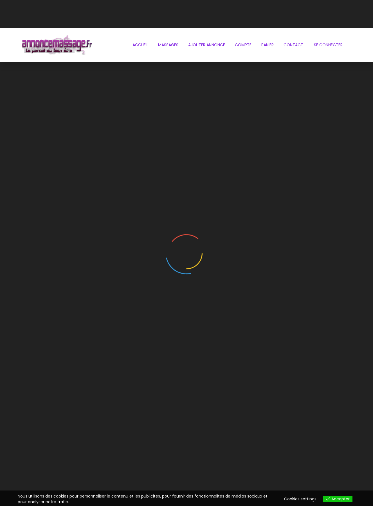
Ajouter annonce (206, 45)
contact (293, 45)
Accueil (140, 45)
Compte (243, 45)
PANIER (267, 45)
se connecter (328, 45)
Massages (168, 45)
